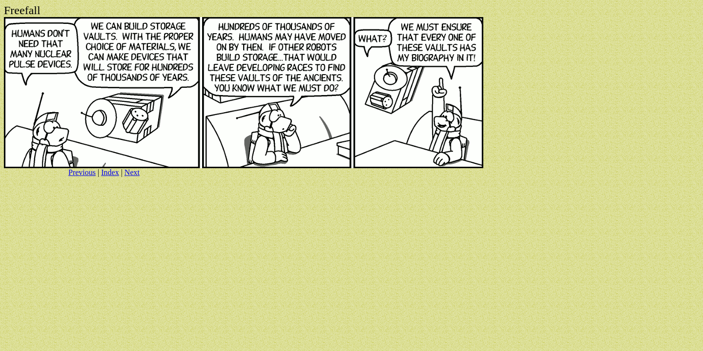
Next (132, 172)
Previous (82, 172)
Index (110, 172)
